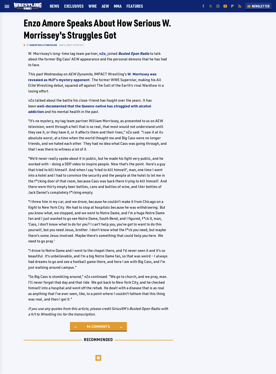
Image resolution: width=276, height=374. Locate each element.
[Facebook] (203, 6)
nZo (102, 53)
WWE (93, 6)
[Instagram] (218, 6)
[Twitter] (210, 6)
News (54, 6)
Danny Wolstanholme (43, 45)
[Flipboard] (232, 6)
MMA (118, 6)
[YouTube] (225, 6)
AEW (105, 6)
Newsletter (258, 6)
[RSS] (240, 6)
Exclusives (74, 6)
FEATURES (135, 6)
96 (88, 326)
